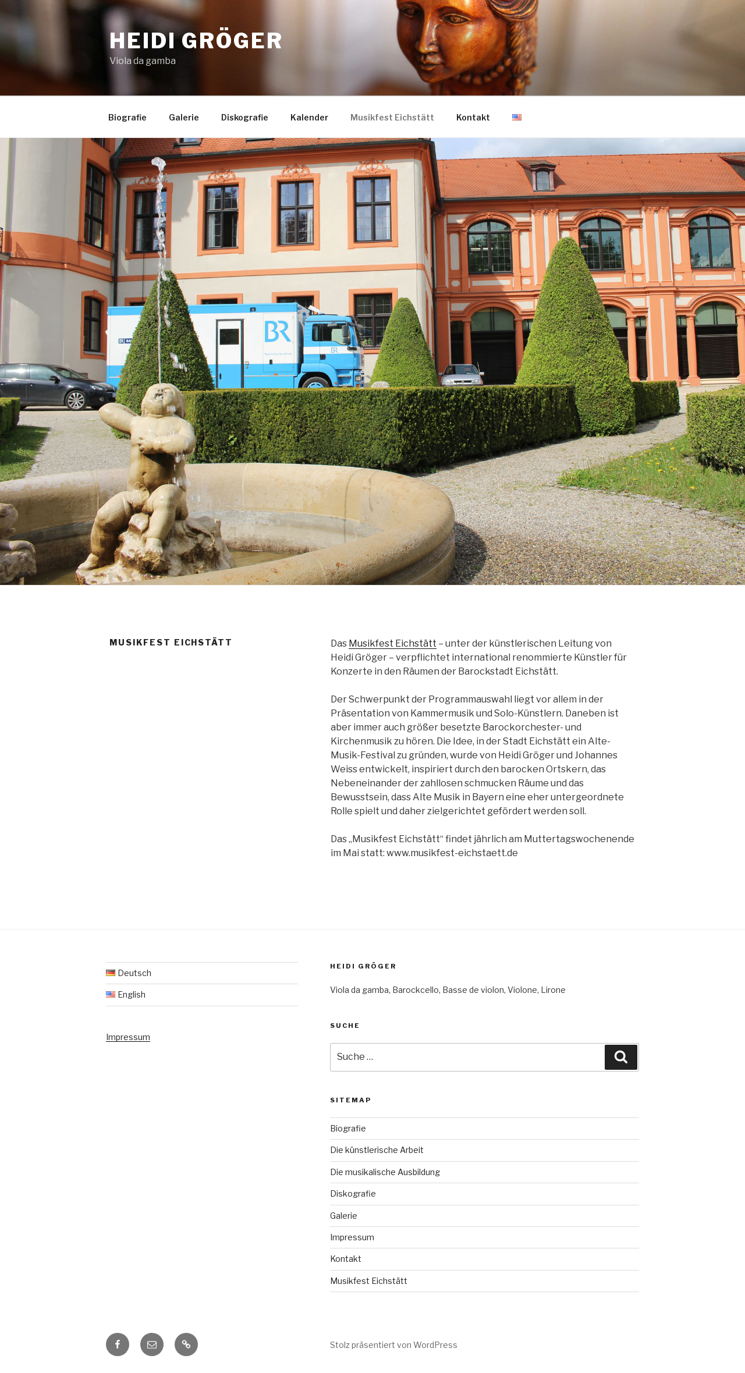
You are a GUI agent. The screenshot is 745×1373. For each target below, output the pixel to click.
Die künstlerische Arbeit (377, 1150)
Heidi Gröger (196, 41)
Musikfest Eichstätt (392, 117)
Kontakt (473, 117)
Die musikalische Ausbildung (385, 1172)
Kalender (309, 117)
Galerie (184, 117)
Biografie (127, 117)
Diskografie (244, 117)
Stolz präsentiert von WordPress (393, 1345)
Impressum (128, 1037)
